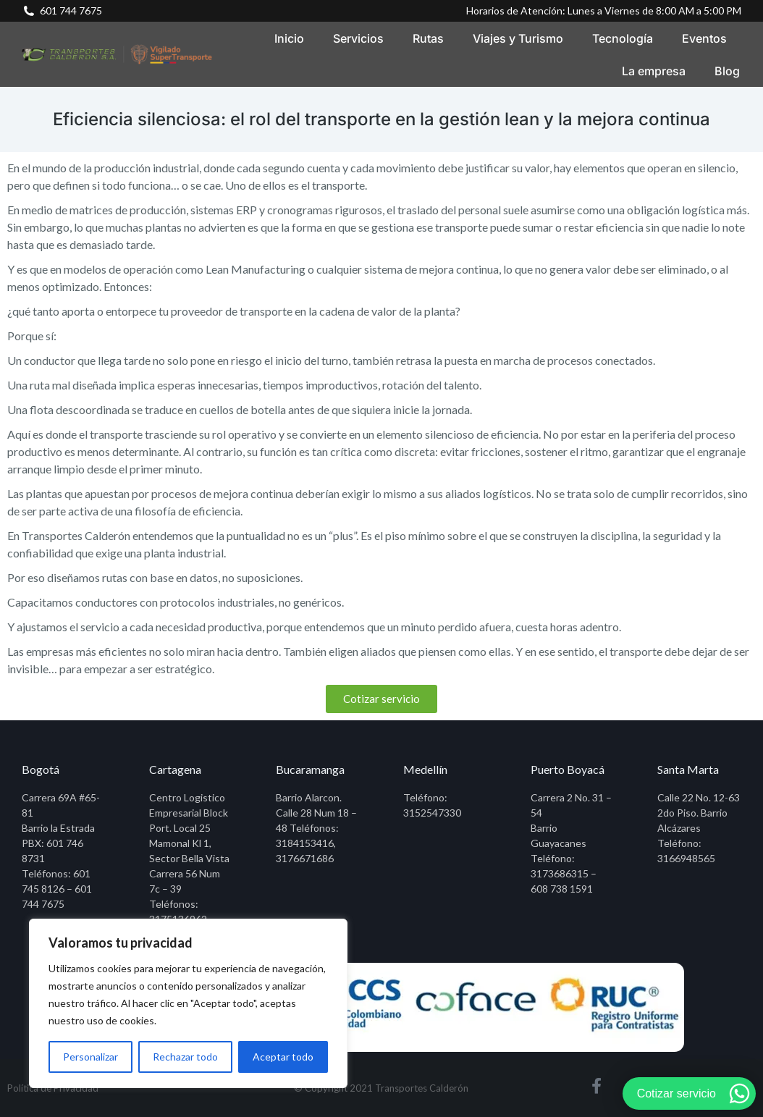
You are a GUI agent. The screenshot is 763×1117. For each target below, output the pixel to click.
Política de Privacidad (52, 1088)
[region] (188, 1003)
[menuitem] (289, 38)
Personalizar (90, 1056)
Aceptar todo (283, 1056)
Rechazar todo (185, 1056)
